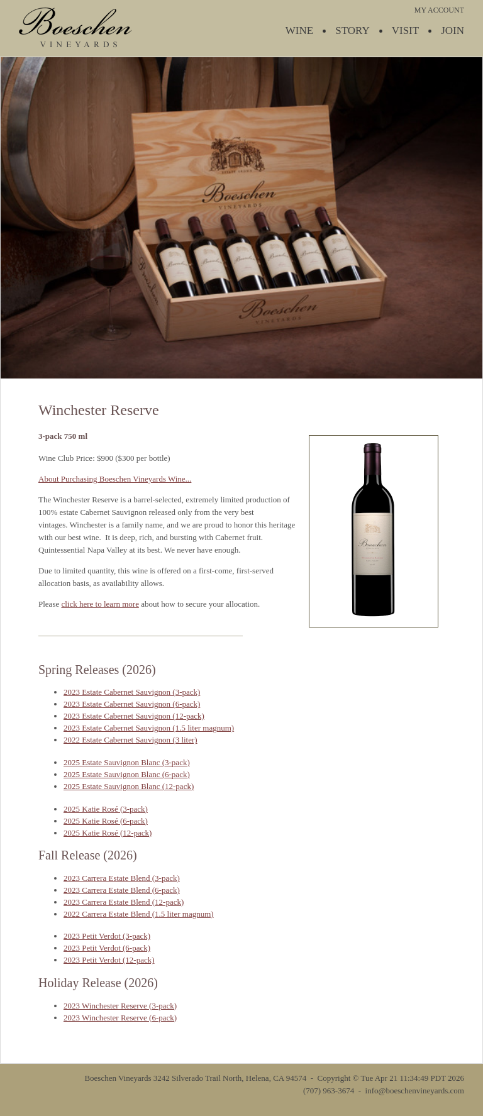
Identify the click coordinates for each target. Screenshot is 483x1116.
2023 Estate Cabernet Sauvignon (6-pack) (132, 704)
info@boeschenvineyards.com (414, 1090)
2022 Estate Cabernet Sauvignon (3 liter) (130, 739)
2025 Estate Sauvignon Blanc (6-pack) (127, 774)
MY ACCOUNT (439, 10)
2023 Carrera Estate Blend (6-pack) (122, 890)
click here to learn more (99, 604)
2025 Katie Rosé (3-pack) (106, 809)
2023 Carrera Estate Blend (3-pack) (122, 878)
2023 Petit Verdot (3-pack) (107, 936)
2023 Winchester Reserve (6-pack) (120, 1017)
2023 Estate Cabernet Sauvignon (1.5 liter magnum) (149, 727)
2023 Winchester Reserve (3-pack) (120, 1005)
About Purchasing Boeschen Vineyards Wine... (114, 478)
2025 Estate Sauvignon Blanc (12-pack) (129, 786)
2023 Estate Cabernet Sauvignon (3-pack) (132, 692)
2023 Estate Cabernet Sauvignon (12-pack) (134, 716)
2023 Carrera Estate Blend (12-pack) (124, 902)
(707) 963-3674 (328, 1090)
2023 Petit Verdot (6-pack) (107, 948)
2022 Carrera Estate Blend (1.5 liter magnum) (139, 914)
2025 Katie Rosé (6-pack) (106, 821)
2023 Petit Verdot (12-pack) (109, 959)
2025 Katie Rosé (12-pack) (108, 832)
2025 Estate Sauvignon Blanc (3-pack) (127, 762)
